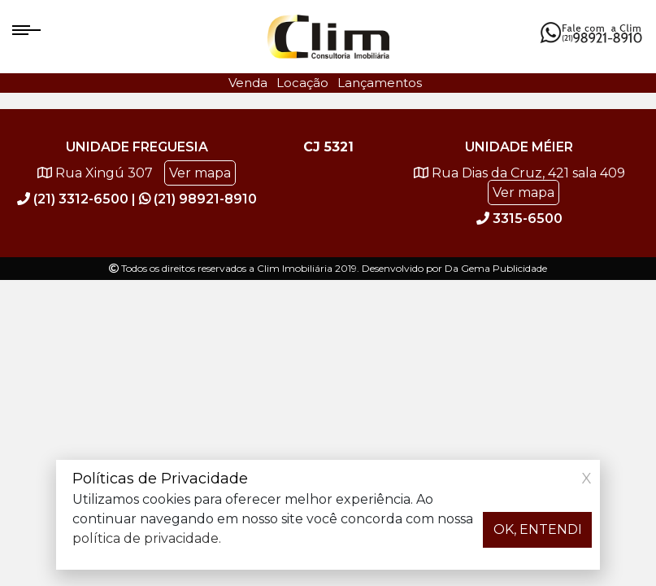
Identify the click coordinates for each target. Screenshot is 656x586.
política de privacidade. (146, 538)
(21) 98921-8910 (198, 199)
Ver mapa (200, 173)
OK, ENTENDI (537, 529)
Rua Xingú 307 (136, 173)
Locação (302, 82)
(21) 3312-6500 (74, 199)
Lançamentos (379, 82)
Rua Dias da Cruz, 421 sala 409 (519, 184)
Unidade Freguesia (137, 147)
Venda (247, 82)
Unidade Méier (519, 147)
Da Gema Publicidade (496, 268)
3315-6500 (519, 218)
